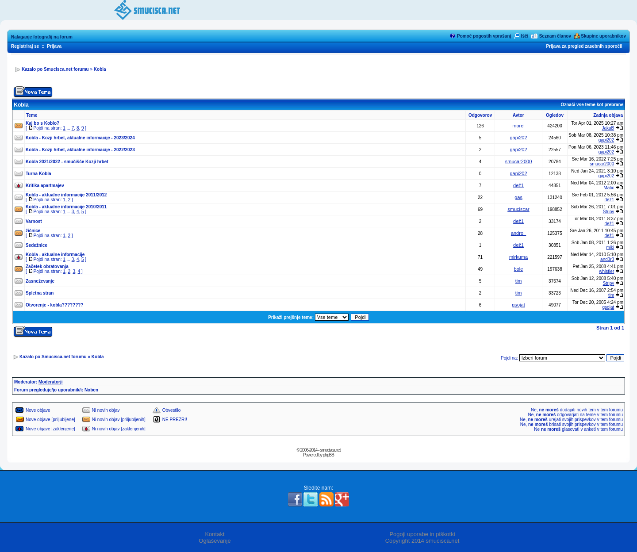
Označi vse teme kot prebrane (591, 104)
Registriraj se (25, 46)
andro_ (518, 233)
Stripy (608, 211)
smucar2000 (518, 161)
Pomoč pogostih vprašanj (484, 36)
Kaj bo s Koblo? (42, 123)
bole (518, 269)
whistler (606, 271)
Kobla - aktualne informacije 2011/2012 (66, 194)
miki (610, 247)
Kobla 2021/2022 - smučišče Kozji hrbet (67, 161)
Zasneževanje (40, 281)
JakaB (608, 128)
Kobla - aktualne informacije (55, 254)
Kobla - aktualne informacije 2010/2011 (66, 206)
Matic (608, 187)
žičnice (33, 230)
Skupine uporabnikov (603, 36)
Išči (525, 36)
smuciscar (518, 209)
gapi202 (518, 137)
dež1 (518, 185)
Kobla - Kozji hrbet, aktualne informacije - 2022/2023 (80, 149)
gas (518, 197)
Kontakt (214, 534)
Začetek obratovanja (47, 266)
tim (518, 281)
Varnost (34, 221)
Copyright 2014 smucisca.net (422, 540)
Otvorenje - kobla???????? (55, 305)
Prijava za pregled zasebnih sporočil (584, 46)
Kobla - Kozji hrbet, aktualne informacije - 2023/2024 (80, 137)
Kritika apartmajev (45, 185)
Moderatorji (50, 382)
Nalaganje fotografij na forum (42, 36)
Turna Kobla (38, 173)
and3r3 (607, 259)
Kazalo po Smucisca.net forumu (55, 69)
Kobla (100, 69)
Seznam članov (555, 36)
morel (518, 125)
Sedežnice (36, 245)
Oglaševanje (214, 540)
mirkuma (518, 257)
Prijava (54, 46)
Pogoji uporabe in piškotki (422, 534)
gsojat (518, 304)
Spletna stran (40, 293)
